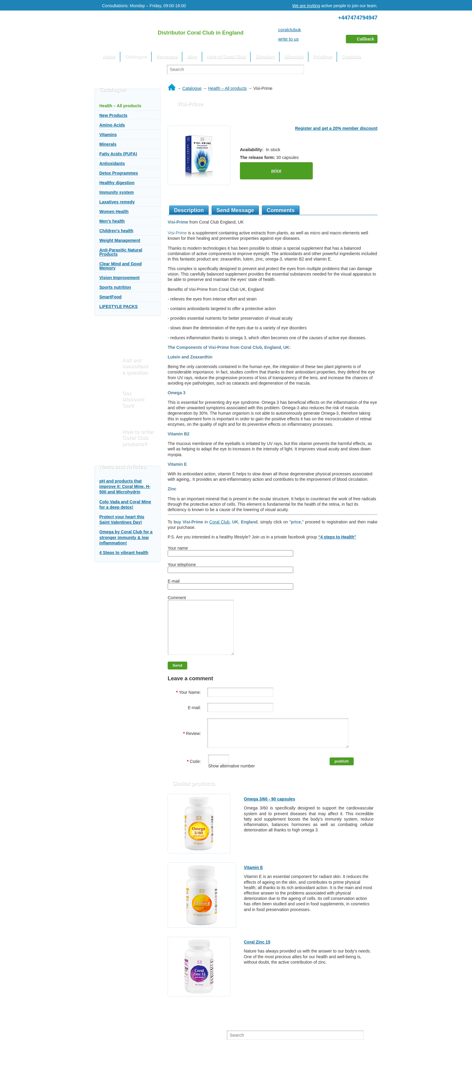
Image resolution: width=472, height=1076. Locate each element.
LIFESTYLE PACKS (118, 306)
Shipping (265, 56)
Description (189, 210)
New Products (113, 115)
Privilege (322, 56)
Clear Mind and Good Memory (120, 265)
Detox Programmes (118, 173)
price (276, 170)
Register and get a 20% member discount (336, 128)
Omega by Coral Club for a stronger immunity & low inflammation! (126, 537)
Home (109, 56)
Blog (192, 56)
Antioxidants (112, 163)
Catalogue (136, 56)
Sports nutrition (115, 287)
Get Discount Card (133, 399)
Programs (166, 56)
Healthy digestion (117, 182)
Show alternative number (231, 779)
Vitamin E (253, 881)
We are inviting (306, 5)
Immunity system (116, 192)
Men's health (112, 221)
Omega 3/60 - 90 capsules (269, 812)
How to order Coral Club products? (138, 438)
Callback (365, 39)
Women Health (114, 211)
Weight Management (119, 240)
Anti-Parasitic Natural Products (120, 252)
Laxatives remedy (117, 202)
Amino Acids (112, 125)
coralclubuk (289, 29)
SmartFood (110, 296)
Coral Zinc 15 (257, 955)
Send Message (235, 210)
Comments (281, 210)
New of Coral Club (226, 56)
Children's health (116, 230)
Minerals (107, 144)
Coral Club (219, 522)
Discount (293, 56)
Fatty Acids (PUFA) (118, 153)
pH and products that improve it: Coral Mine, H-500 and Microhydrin (125, 486)
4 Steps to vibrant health (123, 552)
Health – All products (120, 105)
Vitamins (108, 134)
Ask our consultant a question (135, 366)
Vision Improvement (119, 277)
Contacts (351, 56)
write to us (288, 38)
